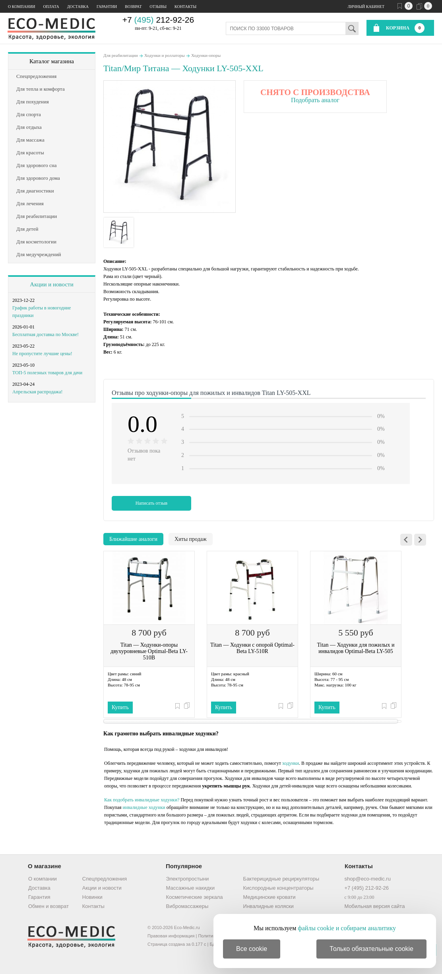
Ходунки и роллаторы (164, 55)
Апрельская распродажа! (37, 392)
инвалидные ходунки (144, 807)
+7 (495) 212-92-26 (366, 888)
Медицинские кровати (269, 897)
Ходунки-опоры (206, 55)
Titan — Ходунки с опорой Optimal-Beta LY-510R (252, 648)
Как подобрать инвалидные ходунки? (141, 800)
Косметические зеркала (194, 897)
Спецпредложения (104, 879)
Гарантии (107, 6)
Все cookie (251, 948)
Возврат (133, 6)
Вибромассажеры (187, 906)
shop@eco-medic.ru (367, 879)
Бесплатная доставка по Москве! (45, 334)
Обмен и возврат (48, 906)
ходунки (290, 763)
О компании (21, 6)
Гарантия (39, 897)
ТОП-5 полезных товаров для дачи (47, 372)
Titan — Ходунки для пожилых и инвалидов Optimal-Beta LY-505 (355, 648)
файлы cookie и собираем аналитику (347, 928)
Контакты (185, 6)
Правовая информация (170, 935)
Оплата (51, 6)
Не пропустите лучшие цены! (42, 353)
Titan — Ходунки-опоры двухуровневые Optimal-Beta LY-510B (149, 651)
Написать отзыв (152, 503)
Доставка (78, 6)
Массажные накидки (190, 888)
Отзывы (158, 6)
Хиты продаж (190, 539)
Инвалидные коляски (268, 906)
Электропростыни (187, 879)
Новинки (92, 897)
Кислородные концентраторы (278, 888)
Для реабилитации (120, 55)
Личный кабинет (366, 6)
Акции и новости (51, 284)
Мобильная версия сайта (374, 906)
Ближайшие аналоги (133, 539)
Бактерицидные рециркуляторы (281, 879)
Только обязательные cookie (371, 948)
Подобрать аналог (315, 100)
